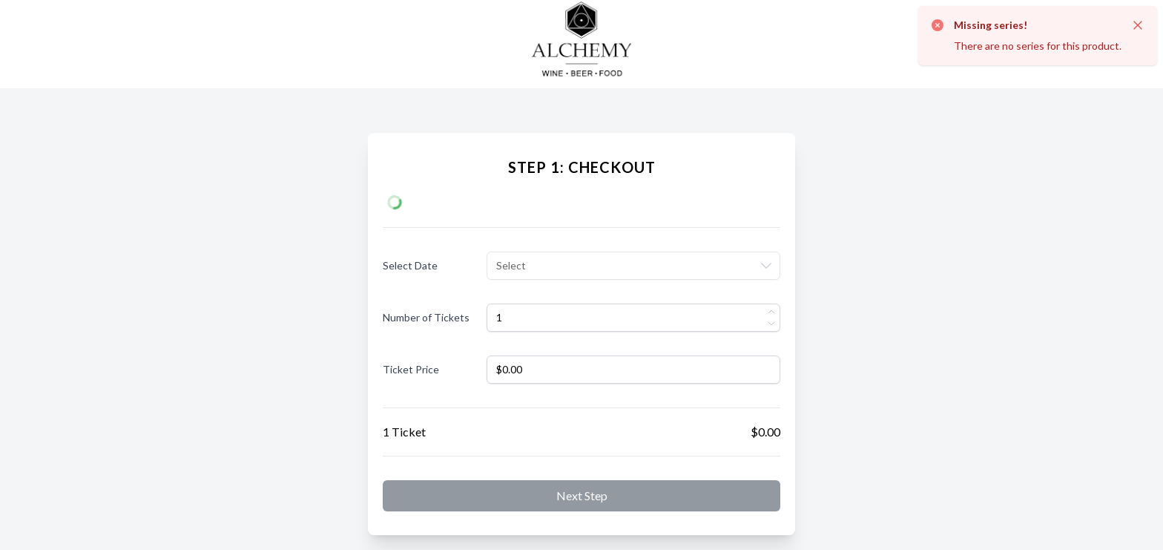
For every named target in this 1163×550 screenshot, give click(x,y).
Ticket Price (411, 369)
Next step (581, 495)
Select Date (410, 265)
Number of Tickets (426, 317)
